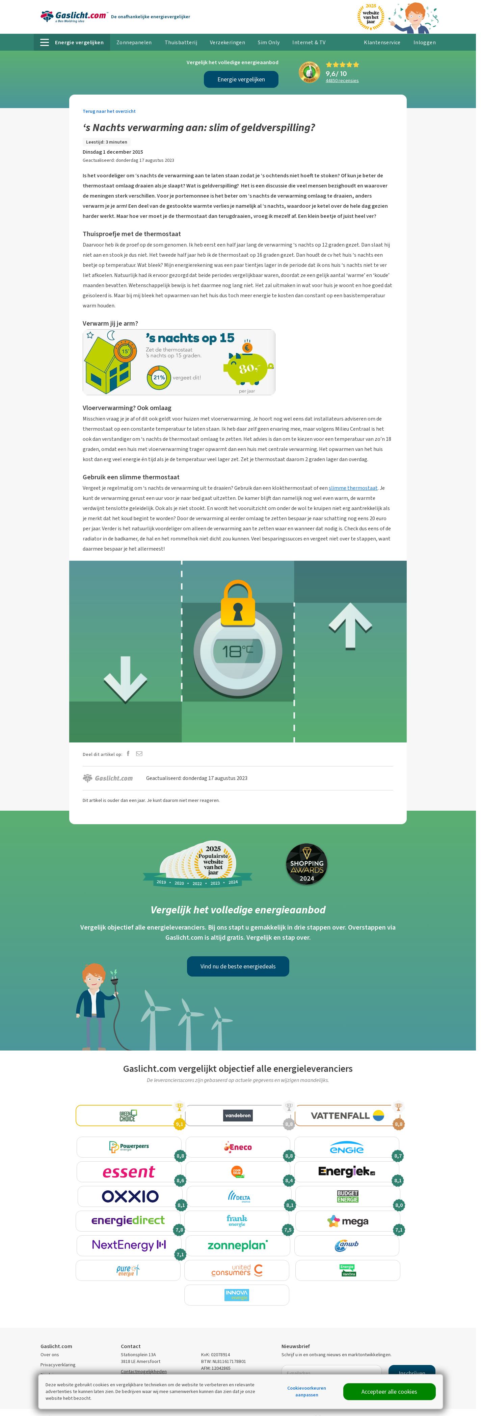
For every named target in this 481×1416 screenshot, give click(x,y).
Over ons (50, 1337)
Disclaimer (51, 1357)
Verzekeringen (227, 42)
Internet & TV (308, 42)
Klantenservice (382, 42)
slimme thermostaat (353, 487)
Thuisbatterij (181, 42)
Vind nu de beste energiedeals (238, 966)
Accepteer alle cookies (389, 1392)
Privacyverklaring (58, 1347)
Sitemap (49, 1367)
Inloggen (424, 42)
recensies (342, 80)
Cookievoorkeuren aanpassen (306, 1391)
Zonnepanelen (134, 42)
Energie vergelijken (241, 79)
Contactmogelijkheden (144, 1353)
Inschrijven (412, 1355)
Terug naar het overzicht (109, 111)
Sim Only (268, 42)
